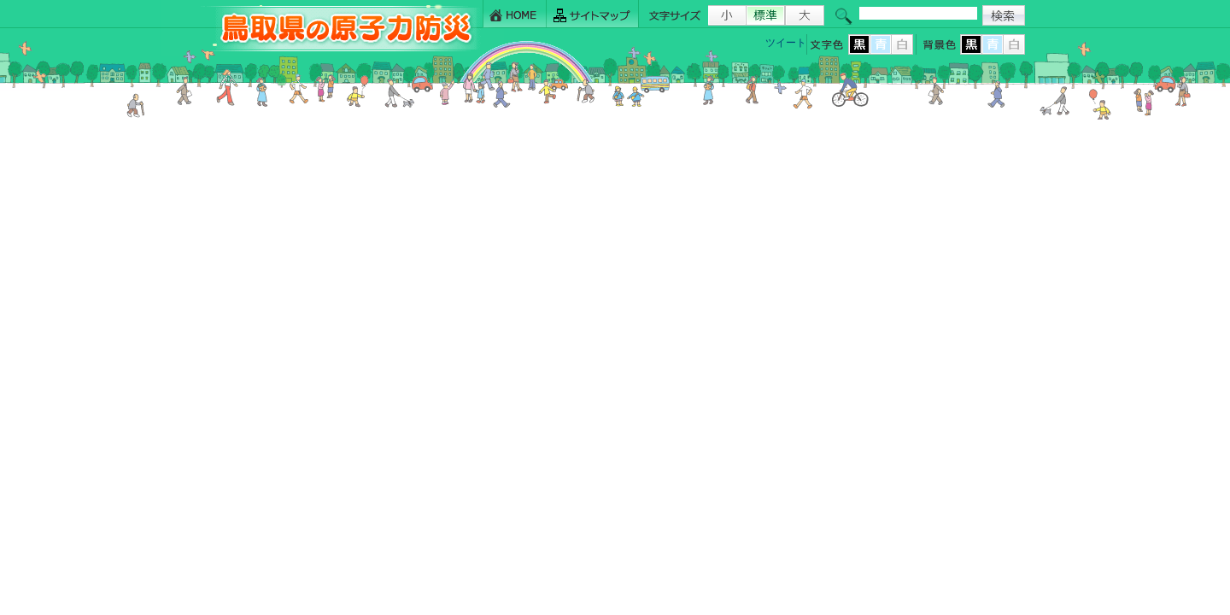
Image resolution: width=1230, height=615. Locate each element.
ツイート (785, 43)
